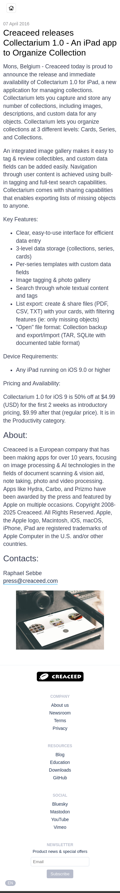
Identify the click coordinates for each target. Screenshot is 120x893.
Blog (59, 754)
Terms (60, 720)
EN (10, 883)
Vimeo (60, 827)
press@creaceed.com (30, 581)
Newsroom (60, 712)
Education (60, 762)
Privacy (60, 728)
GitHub (60, 777)
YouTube (60, 819)
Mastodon (60, 811)
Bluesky (60, 804)
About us (60, 705)
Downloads (60, 770)
